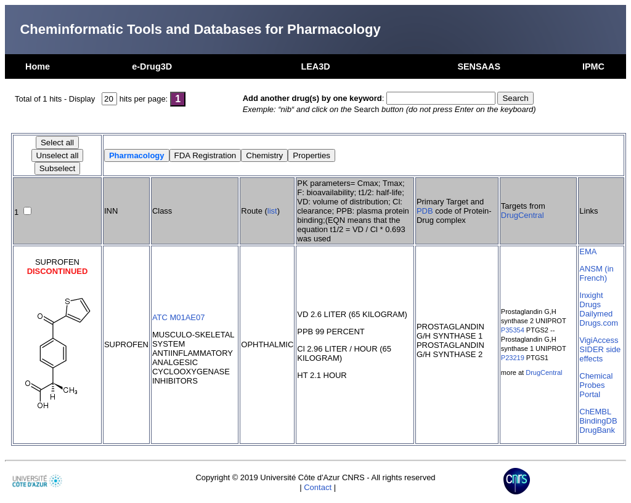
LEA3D (315, 66)
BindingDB (598, 420)
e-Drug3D (152, 66)
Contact (318, 487)
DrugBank (597, 430)
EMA (587, 251)
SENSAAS (478, 66)
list (272, 210)
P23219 (512, 357)
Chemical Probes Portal (596, 385)
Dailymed (596, 313)
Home (37, 66)
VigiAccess (598, 340)
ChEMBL (595, 411)
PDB (425, 210)
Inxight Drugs (591, 300)
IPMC (593, 66)
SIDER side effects (600, 354)
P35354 (512, 330)
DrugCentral (522, 215)
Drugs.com (598, 323)
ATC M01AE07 (178, 317)
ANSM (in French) (596, 273)
